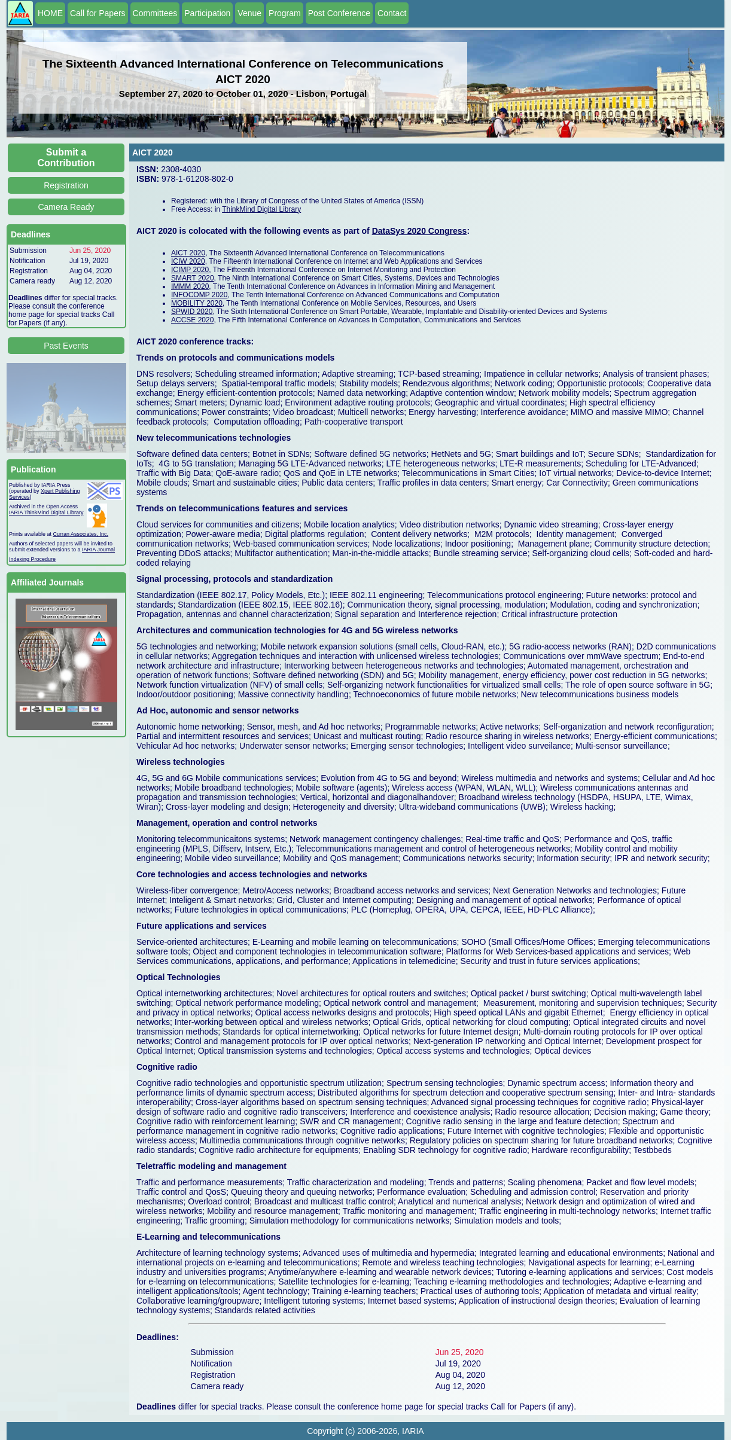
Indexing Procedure (32, 559)
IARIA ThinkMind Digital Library (46, 512)
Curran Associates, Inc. (81, 534)
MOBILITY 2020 (197, 303)
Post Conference (339, 13)
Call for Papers (98, 13)
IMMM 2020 (190, 286)
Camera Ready (66, 207)
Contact (391, 13)
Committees (155, 13)
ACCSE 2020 (192, 320)
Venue (249, 13)
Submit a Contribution (66, 157)
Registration (66, 185)
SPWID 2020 (191, 311)
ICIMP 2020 (190, 270)
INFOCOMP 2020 (199, 295)
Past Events (66, 345)
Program (285, 13)
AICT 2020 (188, 253)
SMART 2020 (192, 278)
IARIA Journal (98, 550)
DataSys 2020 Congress (419, 231)
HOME (50, 13)
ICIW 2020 (188, 261)
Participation (207, 13)
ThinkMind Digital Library (261, 209)
